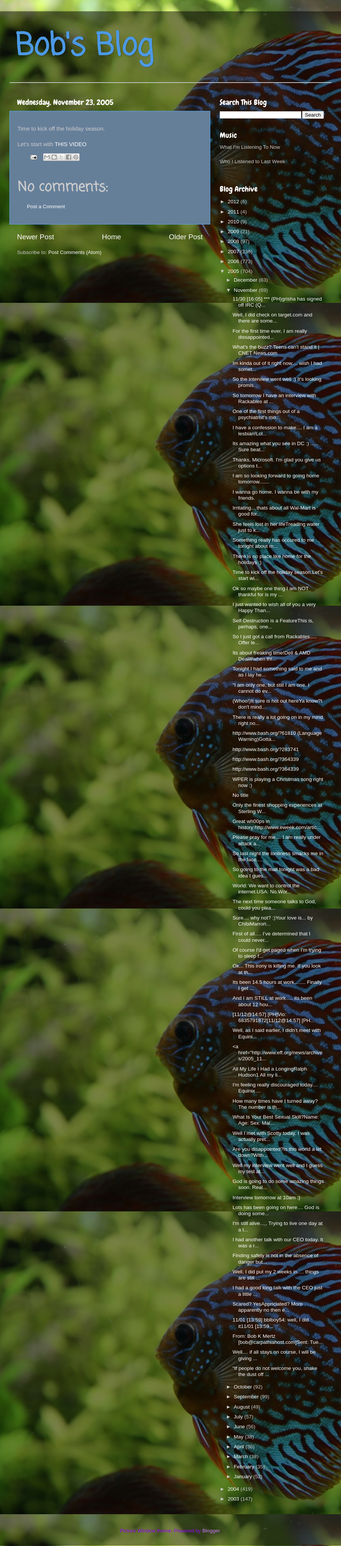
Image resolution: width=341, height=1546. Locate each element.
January (243, 1476)
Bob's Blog (84, 47)
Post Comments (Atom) (75, 252)
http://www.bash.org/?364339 (266, 759)
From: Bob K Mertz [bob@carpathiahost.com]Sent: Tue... (278, 1339)
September (247, 1397)
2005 (234, 271)
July (239, 1417)
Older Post (186, 237)
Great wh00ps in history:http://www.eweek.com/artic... (277, 824)
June (240, 1426)
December (246, 280)
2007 (234, 251)
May (239, 1437)
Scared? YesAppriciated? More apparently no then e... (268, 1307)
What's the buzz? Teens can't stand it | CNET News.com (276, 350)
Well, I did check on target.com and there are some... (273, 318)
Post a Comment (46, 206)
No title (241, 795)
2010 (234, 221)
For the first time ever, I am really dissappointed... (270, 334)
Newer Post (35, 237)
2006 (234, 261)
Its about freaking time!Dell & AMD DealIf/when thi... (272, 656)
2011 (234, 212)
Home (111, 237)
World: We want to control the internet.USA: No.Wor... (266, 889)
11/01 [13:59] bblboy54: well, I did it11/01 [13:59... (271, 1323)
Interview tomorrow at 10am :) (266, 1197)
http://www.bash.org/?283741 (266, 749)
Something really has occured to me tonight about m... (273, 543)
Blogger (211, 1531)
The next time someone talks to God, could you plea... (274, 904)
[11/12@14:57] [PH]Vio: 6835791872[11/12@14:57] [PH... (273, 1017)
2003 (234, 1499)
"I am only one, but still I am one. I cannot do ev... (271, 688)
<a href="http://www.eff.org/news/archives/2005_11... (278, 1052)
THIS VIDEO (70, 144)
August (242, 1407)
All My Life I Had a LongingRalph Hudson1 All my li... (270, 1072)
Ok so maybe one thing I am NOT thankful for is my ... (271, 591)
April (240, 1446)
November (246, 290)
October (243, 1387)
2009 (234, 231)
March (241, 1456)
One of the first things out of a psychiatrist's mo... (266, 414)
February (245, 1467)
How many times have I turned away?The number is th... (275, 1104)
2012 (234, 201)
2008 (234, 241)
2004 (234, 1489)
